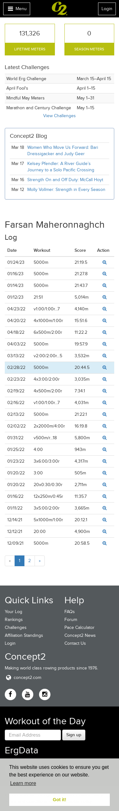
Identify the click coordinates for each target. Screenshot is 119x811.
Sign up (73, 734)
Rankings (14, 619)
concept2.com (23, 677)
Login (107, 8)
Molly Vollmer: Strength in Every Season (66, 189)
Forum (70, 619)
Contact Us (75, 643)
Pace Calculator (79, 627)
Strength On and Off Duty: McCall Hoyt (65, 179)
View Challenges (59, 115)
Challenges (16, 627)
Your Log (13, 611)
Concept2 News (80, 635)
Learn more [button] (23, 783)
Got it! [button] (59, 799)
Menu (16, 10)
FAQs (69, 611)
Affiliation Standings (24, 635)
